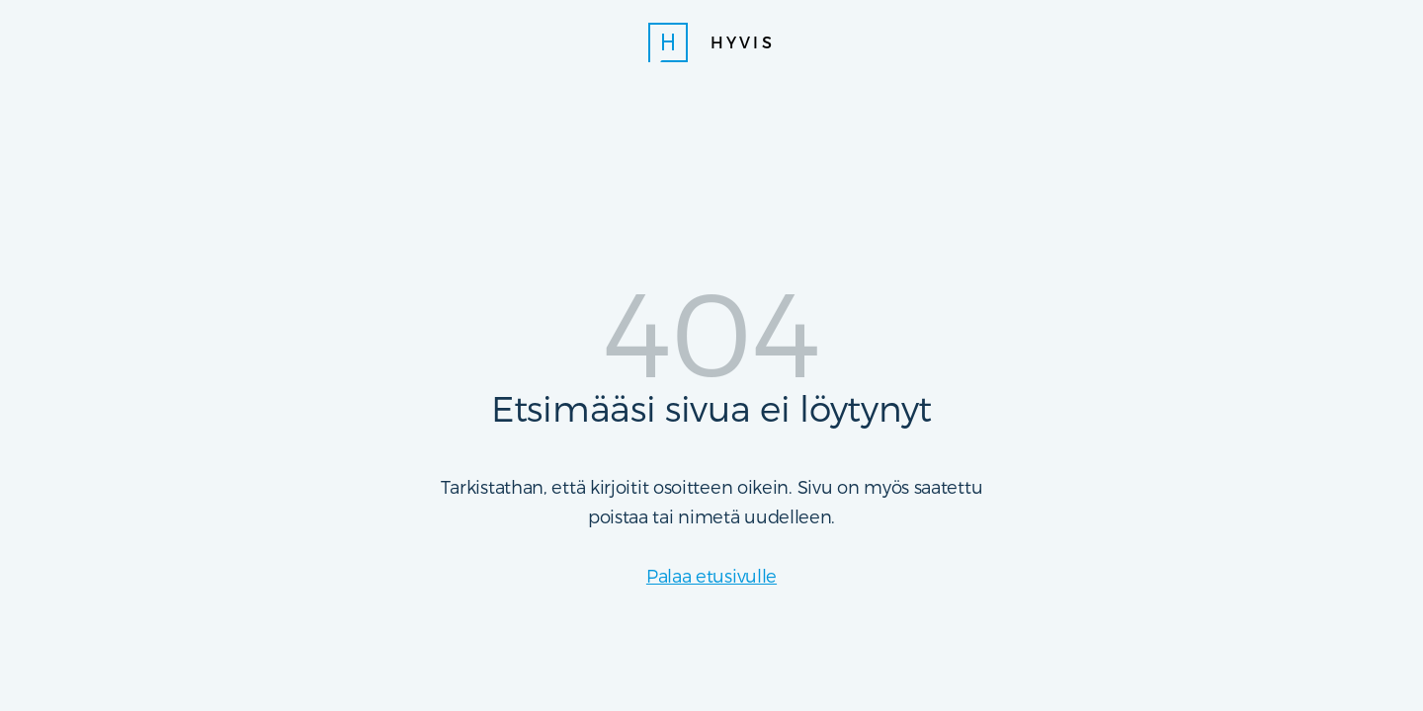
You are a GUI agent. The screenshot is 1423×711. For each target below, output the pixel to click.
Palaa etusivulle (711, 575)
